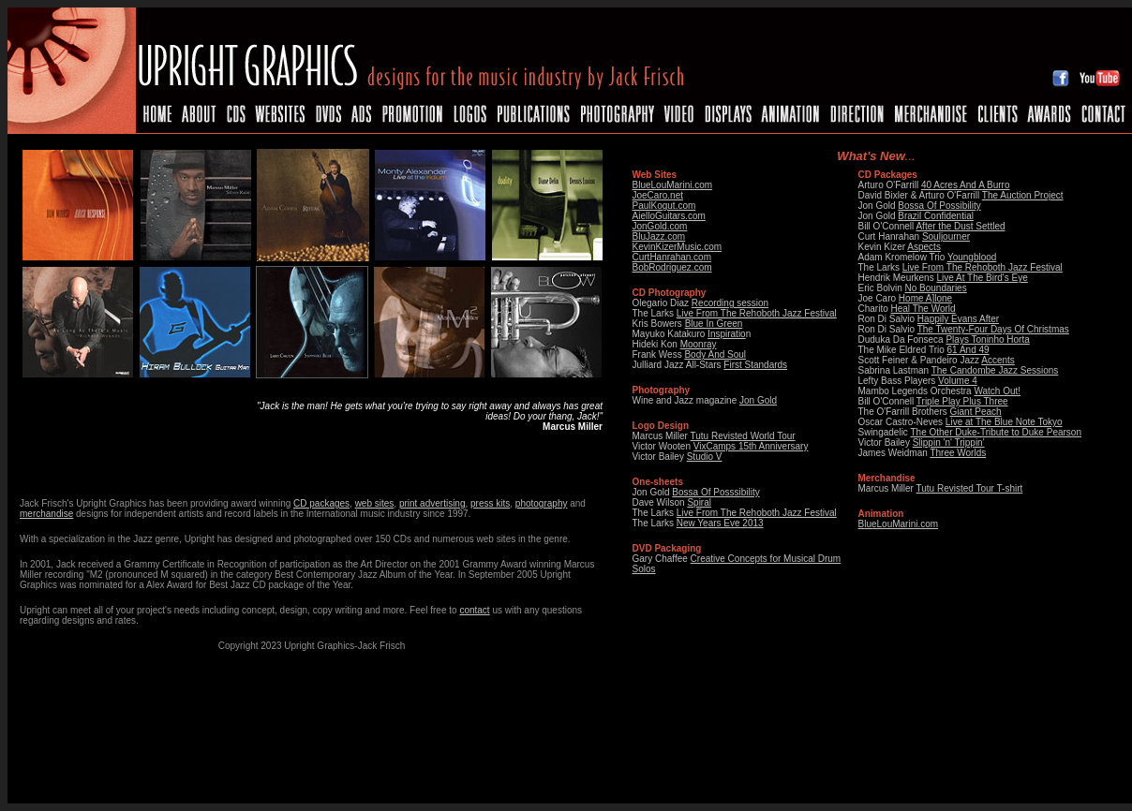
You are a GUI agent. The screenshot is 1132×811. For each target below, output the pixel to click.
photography (541, 503)
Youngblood (971, 257)
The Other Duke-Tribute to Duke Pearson (995, 432)
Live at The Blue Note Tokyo (1004, 422)
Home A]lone (925, 298)
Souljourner (946, 236)
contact (474, 610)
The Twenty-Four (953, 329)
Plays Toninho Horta (987, 339)
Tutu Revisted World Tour (743, 436)
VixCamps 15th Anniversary (751, 446)
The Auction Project (1023, 195)
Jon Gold (758, 400)
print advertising (432, 503)
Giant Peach (976, 411)
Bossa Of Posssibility (715, 492)
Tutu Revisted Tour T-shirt (969, 488)
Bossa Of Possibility (939, 205)
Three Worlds (958, 453)
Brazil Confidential (936, 216)
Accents (998, 360)
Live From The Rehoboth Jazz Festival (757, 513)
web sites (375, 503)
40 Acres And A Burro (965, 185)
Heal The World (923, 308)
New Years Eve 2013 (720, 523)
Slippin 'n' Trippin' (949, 442)
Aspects (924, 247)
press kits (490, 503)
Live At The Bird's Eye (981, 278)
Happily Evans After (958, 319)
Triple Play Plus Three (962, 401)
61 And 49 (968, 350)
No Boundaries (936, 288)
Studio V (704, 456)
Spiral (699, 502)
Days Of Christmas (1029, 329)
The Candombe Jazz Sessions (995, 370)
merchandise (46, 514)
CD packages (321, 503)
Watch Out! (997, 391)
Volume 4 (957, 381)
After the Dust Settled (960, 226)
